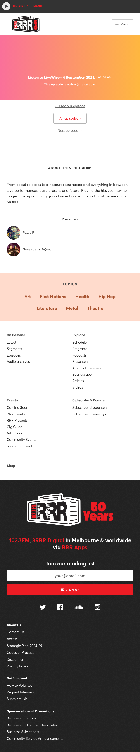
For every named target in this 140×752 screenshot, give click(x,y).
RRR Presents (17, 420)
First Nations (53, 296)
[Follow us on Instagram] (97, 607)
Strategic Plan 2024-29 (24, 645)
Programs (79, 348)
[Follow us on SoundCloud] (78, 607)
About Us (14, 625)
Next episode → (70, 130)
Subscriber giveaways (89, 414)
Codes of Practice (20, 652)
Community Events (21, 439)
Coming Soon (17, 407)
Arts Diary (14, 433)
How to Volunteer (20, 685)
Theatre (95, 308)
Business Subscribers (23, 731)
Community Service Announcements (35, 738)
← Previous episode (70, 106)
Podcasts (79, 355)
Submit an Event (19, 446)
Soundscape (82, 374)
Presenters (80, 361)
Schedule (79, 342)
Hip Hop (107, 296)
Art (27, 296)
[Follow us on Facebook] (60, 607)
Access (12, 638)
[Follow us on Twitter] (43, 608)
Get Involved (17, 678)
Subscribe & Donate (88, 400)
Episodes (14, 355)
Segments (14, 348)
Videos (77, 387)
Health (82, 296)
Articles (78, 380)
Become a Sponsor (21, 718)
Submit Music (17, 699)
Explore (78, 335)
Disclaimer (15, 659)
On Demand (16, 335)
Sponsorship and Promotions (30, 711)
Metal (72, 308)
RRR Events (16, 414)
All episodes (70, 118)
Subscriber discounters (89, 407)
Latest (11, 342)
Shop (11, 466)
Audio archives (18, 361)
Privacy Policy (18, 666)
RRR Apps (74, 547)
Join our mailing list (70, 563)
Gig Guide (14, 427)
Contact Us (15, 632)
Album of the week (86, 368)
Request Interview (20, 692)
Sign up (70, 590)
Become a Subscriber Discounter (32, 725)
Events (12, 400)
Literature (47, 308)
